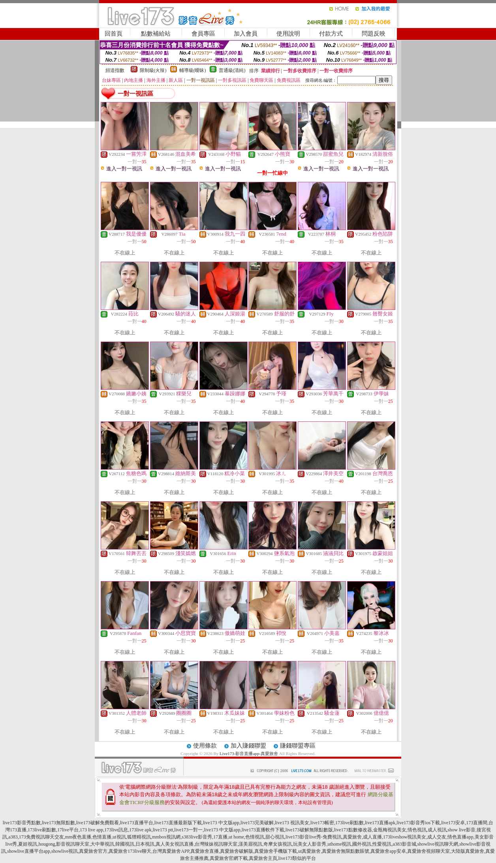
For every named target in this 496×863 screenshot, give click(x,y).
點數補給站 (156, 33)
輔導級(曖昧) (192, 70)
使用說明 (288, 33)
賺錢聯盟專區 (298, 745)
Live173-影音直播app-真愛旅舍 (249, 753)
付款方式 (331, 33)
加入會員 (245, 33)
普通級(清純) (232, 70)
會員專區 (203, 33)
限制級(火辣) (153, 70)
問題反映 (373, 33)
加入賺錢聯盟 (248, 745)
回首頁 (113, 33)
